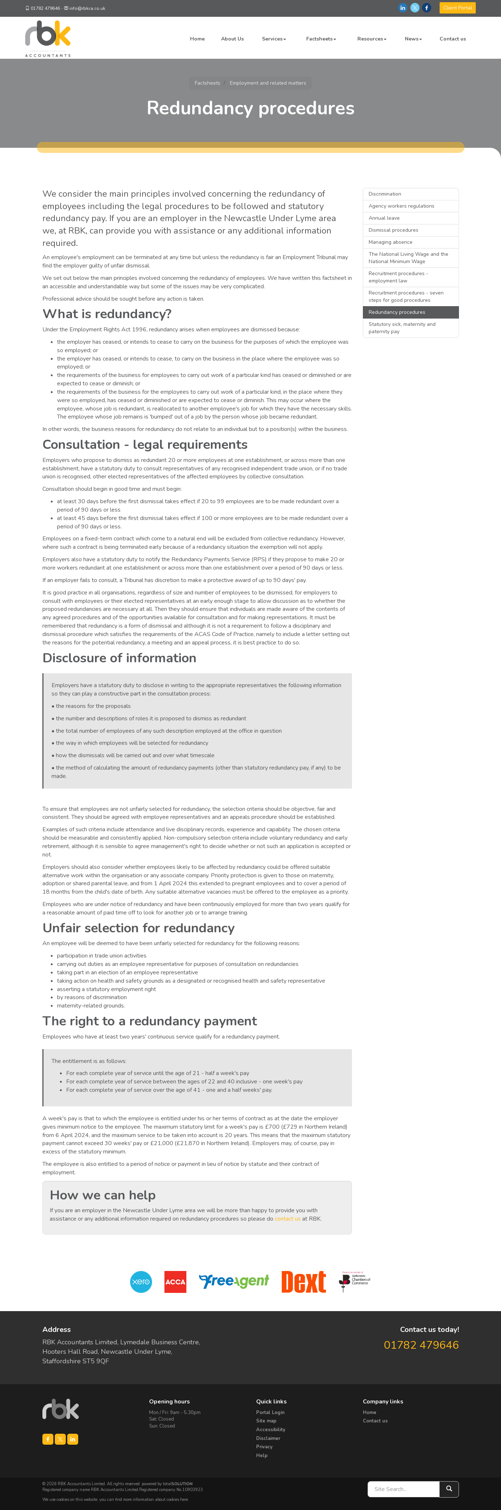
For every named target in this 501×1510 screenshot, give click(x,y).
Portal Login (270, 1412)
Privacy (264, 1447)
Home (197, 38)
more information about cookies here (155, 1499)
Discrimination (385, 193)
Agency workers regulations (401, 206)
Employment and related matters (268, 83)
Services (274, 38)
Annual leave (384, 218)
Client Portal (457, 7)
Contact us (453, 38)
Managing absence (391, 242)
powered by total (167, 1484)
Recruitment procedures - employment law (398, 277)
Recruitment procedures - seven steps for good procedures (406, 296)
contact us (288, 1219)
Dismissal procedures (393, 230)
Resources (372, 38)
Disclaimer (268, 1438)
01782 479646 (45, 8)
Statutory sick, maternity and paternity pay (402, 328)
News (413, 38)
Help (261, 1455)
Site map (266, 1421)
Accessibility (270, 1429)
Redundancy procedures (397, 312)
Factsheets (321, 38)
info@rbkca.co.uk (87, 8)
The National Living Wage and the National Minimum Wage (408, 258)
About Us (232, 38)
